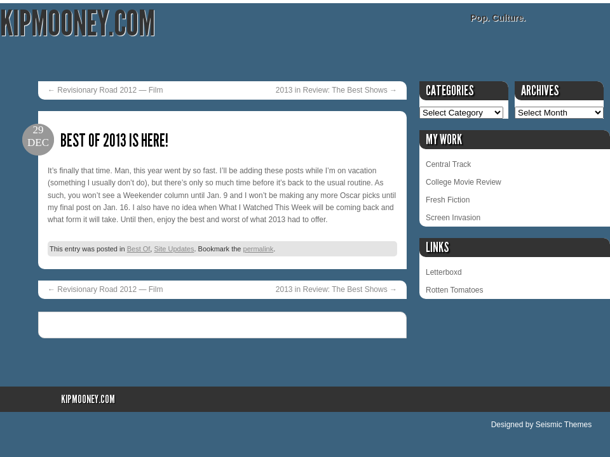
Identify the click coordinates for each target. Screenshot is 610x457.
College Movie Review (463, 182)
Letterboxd (444, 272)
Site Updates (174, 249)
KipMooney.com (77, 23)
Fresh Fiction (448, 199)
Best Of (139, 249)
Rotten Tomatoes (455, 290)
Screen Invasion (453, 217)
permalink (258, 249)
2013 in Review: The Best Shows (336, 90)
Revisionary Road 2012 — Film (105, 90)
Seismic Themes (564, 424)
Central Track (448, 164)
